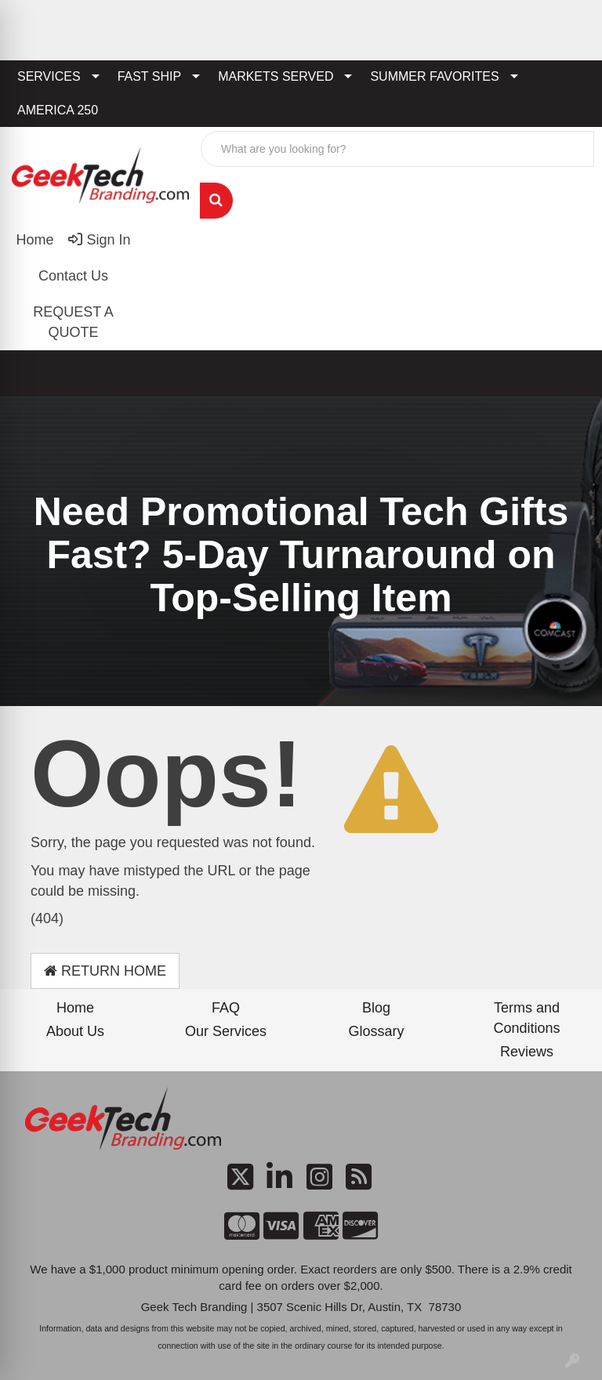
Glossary (376, 1031)
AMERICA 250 (57, 110)
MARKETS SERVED (275, 76)
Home (75, 1008)
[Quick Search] (397, 149)
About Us (75, 1031)
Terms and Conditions (526, 1018)
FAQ (226, 1008)
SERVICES (49, 76)
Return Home (105, 971)
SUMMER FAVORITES (434, 76)
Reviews (526, 1051)
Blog (376, 1008)
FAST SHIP (150, 76)
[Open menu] (570, 373)
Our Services (226, 1031)
